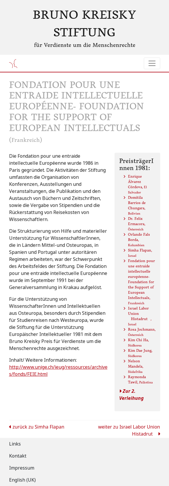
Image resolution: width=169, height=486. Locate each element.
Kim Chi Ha (138, 342)
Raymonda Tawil (140, 379)
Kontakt (17, 456)
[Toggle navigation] (152, 63)
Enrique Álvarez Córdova (137, 184)
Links (15, 444)
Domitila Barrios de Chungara (137, 205)
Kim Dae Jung (140, 353)
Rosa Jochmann (142, 332)
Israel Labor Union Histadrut (139, 316)
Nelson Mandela (135, 366)
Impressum (21, 468)
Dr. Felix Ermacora (136, 224)
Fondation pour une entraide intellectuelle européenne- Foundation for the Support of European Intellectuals (141, 281)
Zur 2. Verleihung (131, 395)
